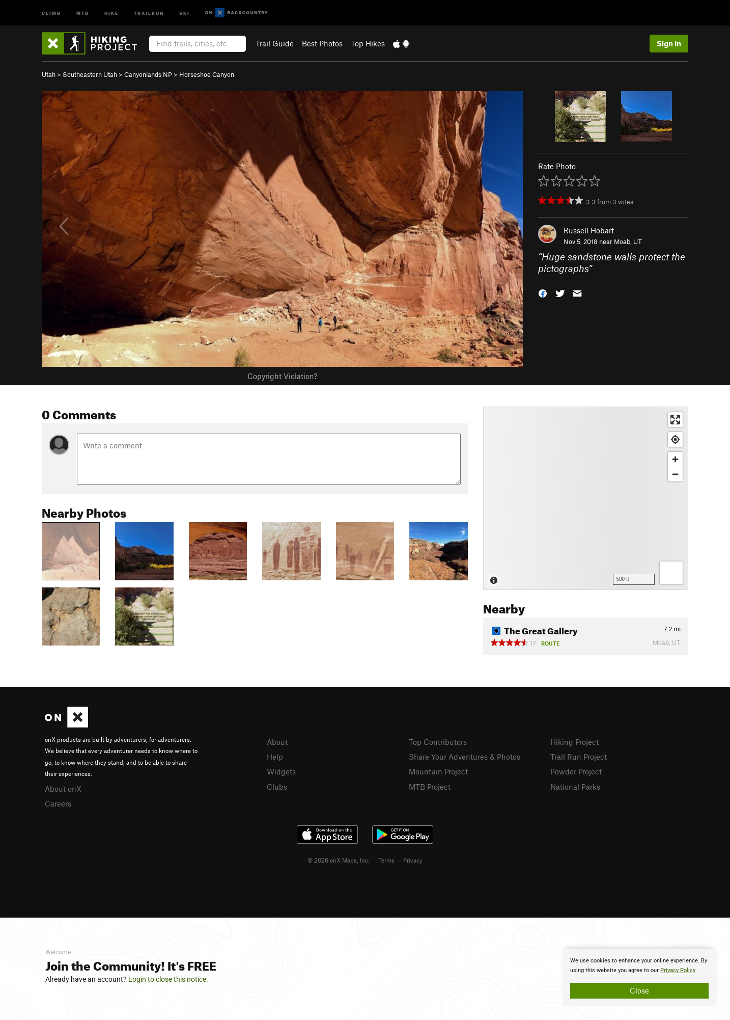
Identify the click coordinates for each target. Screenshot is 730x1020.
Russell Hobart (589, 230)
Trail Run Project (578, 756)
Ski (184, 12)
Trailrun (149, 12)
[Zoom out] (675, 474)
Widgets (281, 771)
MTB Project (430, 786)
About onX (63, 788)
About (277, 741)
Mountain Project (438, 771)
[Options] (671, 572)
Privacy (413, 860)
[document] (639, 977)
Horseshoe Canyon (206, 74)
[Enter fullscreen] (675, 419)
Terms (386, 860)
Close (639, 990)
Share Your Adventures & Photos (464, 756)
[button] (542, 292)
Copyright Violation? (282, 376)
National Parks (575, 786)
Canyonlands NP (148, 74)
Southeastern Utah (90, 74)
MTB (82, 12)
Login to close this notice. (168, 979)
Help (275, 756)
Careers (58, 803)
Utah (48, 74)
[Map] (586, 498)
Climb (51, 12)
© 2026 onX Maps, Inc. (338, 860)
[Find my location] (675, 439)
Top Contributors (438, 741)
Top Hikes (368, 43)
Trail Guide (275, 43)
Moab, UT (628, 241)
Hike (111, 12)
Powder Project (576, 771)
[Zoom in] (675, 459)
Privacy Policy (677, 970)
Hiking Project (574, 741)
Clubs (277, 786)
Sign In (669, 43)
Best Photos (322, 43)
